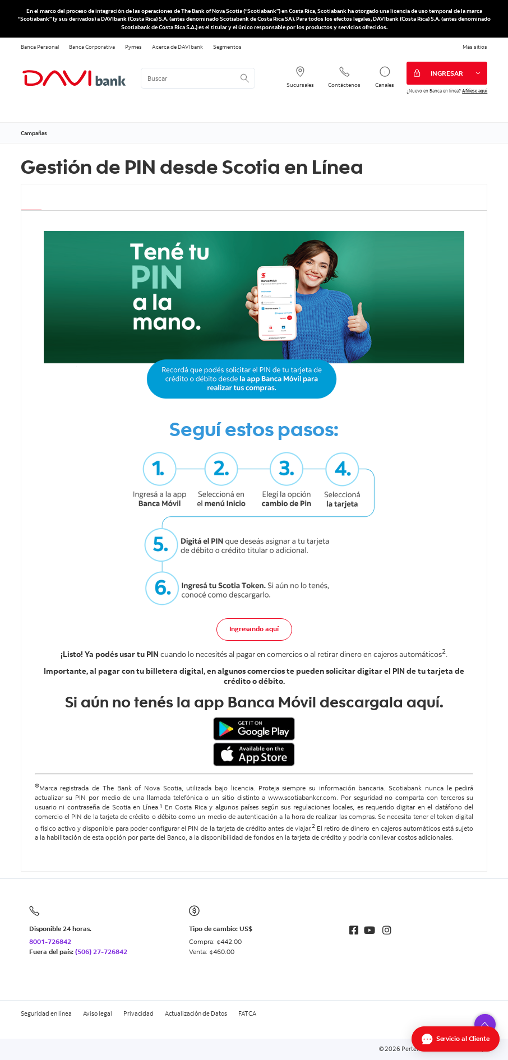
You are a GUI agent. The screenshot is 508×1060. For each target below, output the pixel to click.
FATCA (247, 1013)
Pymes (133, 46)
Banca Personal (40, 46)
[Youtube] (369, 930)
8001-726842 (50, 941)
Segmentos (227, 46)
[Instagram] (386, 930)
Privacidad (138, 1013)
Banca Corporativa (92, 46)
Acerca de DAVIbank (177, 46)
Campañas (34, 132)
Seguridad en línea (46, 1013)
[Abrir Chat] (456, 1039)
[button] (485, 1024)
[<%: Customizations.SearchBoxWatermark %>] (198, 78)
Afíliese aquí (474, 90)
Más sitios (475, 46)
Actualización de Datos (196, 1013)
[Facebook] (353, 930)
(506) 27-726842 (101, 951)
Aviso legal (97, 1013)
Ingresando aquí (254, 628)
